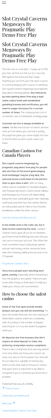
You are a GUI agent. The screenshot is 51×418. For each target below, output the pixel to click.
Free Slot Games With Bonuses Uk (19, 217)
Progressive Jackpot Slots (15, 263)
